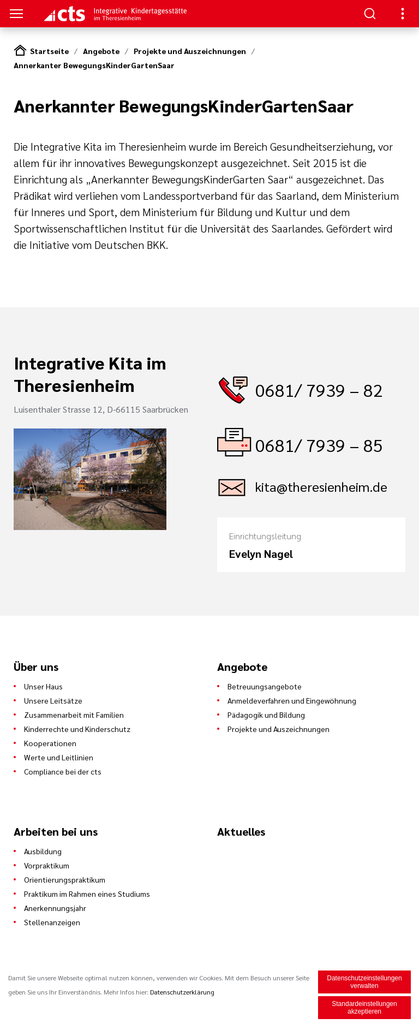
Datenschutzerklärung (182, 991)
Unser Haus (43, 686)
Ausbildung (43, 851)
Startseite (49, 51)
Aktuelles (241, 831)
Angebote (101, 51)
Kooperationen (50, 743)
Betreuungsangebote (265, 686)
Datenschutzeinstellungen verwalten (364, 982)
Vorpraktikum (46, 865)
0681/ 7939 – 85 (319, 444)
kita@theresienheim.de (321, 486)
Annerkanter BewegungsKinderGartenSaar (94, 65)
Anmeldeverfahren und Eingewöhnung (292, 700)
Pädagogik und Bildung (266, 714)
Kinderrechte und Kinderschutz (77, 729)
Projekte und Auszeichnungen (190, 51)
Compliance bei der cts (62, 771)
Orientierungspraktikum (64, 879)
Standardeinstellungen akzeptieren (364, 1007)
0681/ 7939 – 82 (319, 389)
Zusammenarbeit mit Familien (74, 714)
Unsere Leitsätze (53, 700)
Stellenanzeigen (52, 922)
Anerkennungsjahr (55, 908)
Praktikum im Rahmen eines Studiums (87, 893)
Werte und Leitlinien (58, 757)
